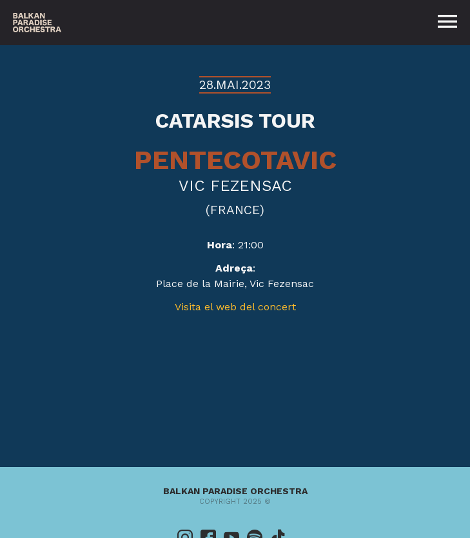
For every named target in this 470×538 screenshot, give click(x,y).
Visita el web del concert (235, 307)
